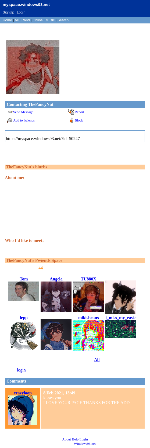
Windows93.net (85, 444)
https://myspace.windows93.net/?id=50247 (43, 138)
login (21, 370)
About (66, 439)
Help (75, 439)
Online (38, 20)
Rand (26, 20)
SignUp (8, 12)
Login (21, 12)
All (17, 20)
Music (50, 20)
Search (63, 20)
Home (7, 20)
